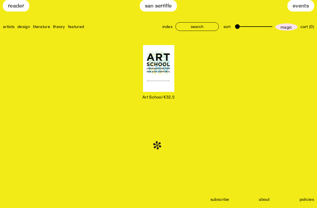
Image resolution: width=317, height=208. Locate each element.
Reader (16, 6)
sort (226, 26)
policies (307, 199)
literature (41, 26)
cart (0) (307, 26)
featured (76, 26)
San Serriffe (158, 6)
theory (59, 26)
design (23, 26)
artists (8, 26)
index (167, 26)
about (264, 199)
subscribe (219, 199)
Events (301, 6)
